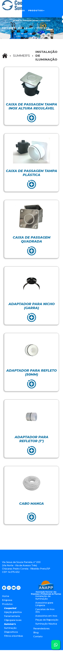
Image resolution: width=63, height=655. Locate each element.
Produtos (35, 10)
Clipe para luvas (13, 620)
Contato (42, 28)
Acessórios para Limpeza (44, 604)
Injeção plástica (13, 612)
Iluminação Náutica (46, 623)
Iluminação (10, 628)
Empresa (19, 10)
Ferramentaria (12, 616)
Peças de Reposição (46, 620)
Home (6, 10)
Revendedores (12, 28)
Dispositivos (11, 632)
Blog (29, 28)
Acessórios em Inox (46, 616)
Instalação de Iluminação (43, 597)
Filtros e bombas (13, 636)
